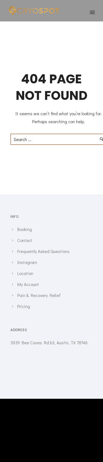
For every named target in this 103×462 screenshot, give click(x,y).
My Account (28, 284)
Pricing (23, 306)
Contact (24, 240)
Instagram (27, 262)
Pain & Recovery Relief (39, 295)
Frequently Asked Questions (43, 251)
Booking (24, 229)
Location (25, 273)
